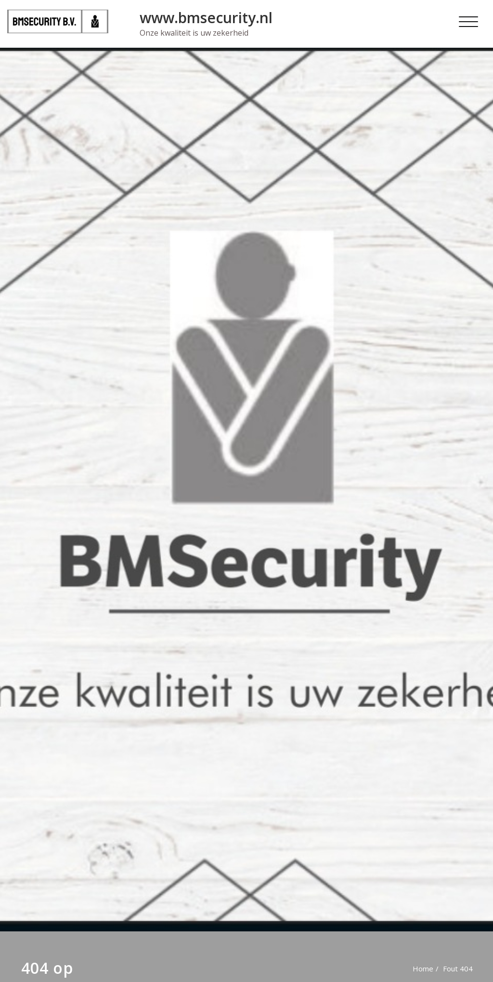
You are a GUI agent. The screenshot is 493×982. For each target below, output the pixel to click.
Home (423, 968)
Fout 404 (458, 968)
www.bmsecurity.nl (206, 17)
